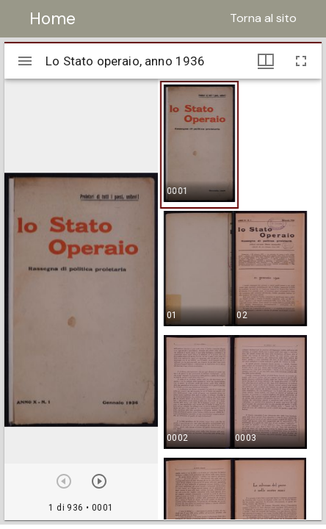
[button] (199, 144)
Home (52, 18)
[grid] (240, 299)
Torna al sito (263, 18)
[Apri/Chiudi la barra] (25, 61)
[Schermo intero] (301, 61)
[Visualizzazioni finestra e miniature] (265, 61)
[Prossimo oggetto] (99, 481)
